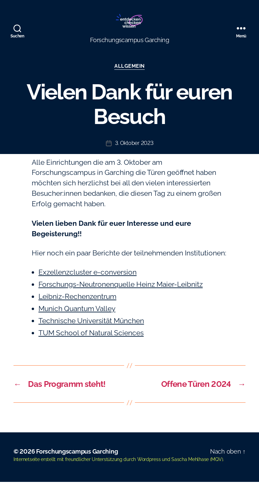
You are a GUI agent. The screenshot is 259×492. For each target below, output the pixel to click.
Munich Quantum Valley (76, 318)
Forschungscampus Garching (77, 461)
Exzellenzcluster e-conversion (87, 282)
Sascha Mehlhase (190, 469)
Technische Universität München (91, 331)
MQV (216, 469)
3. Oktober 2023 (134, 153)
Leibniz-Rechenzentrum (77, 306)
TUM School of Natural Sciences (91, 343)
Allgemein (129, 76)
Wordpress (149, 469)
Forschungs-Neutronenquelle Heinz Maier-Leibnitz (120, 294)
